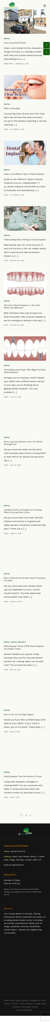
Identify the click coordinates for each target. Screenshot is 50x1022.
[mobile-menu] (42, 5)
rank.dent (8, 64)
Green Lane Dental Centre (16, 1000)
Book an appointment (14, 865)
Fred (6, 129)
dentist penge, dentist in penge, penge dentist (25, 964)
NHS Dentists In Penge (30, 1004)
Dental (7, 38)
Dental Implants (18, 642)
